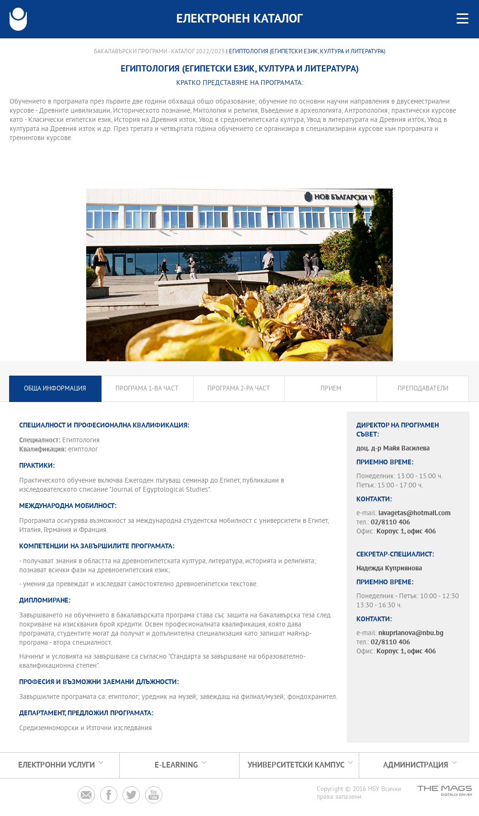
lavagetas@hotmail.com (414, 513)
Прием (331, 389)
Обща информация (55, 389)
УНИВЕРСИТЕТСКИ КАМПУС (296, 765)
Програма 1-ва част (147, 389)
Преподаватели (423, 389)
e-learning (176, 765)
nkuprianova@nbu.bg (411, 633)
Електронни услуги (56, 765)
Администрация (415, 765)
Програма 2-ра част (238, 389)
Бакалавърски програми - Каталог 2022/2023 (159, 52)
